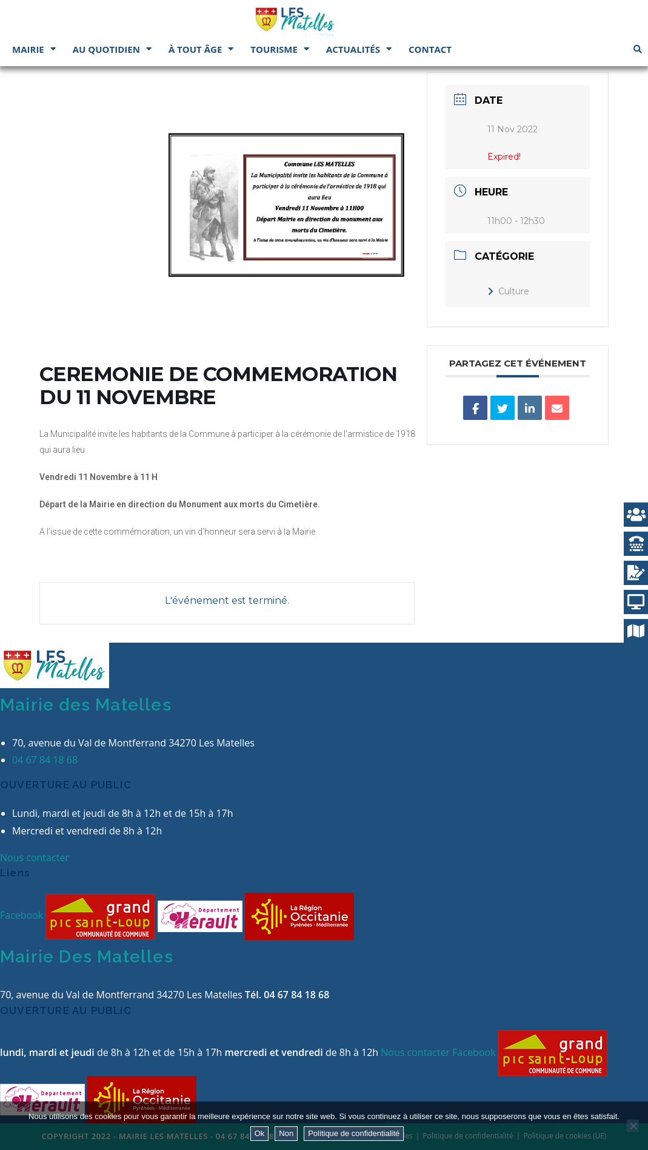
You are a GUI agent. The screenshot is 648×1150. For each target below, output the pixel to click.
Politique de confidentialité (353, 1133)
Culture (508, 291)
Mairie (34, 48)
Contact (430, 49)
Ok (260, 1133)
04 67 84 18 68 (45, 759)
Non (286, 1133)
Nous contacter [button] (34, 857)
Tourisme (279, 48)
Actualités (359, 48)
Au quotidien (112, 48)
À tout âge (201, 48)
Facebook (22, 915)
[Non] (633, 1126)
